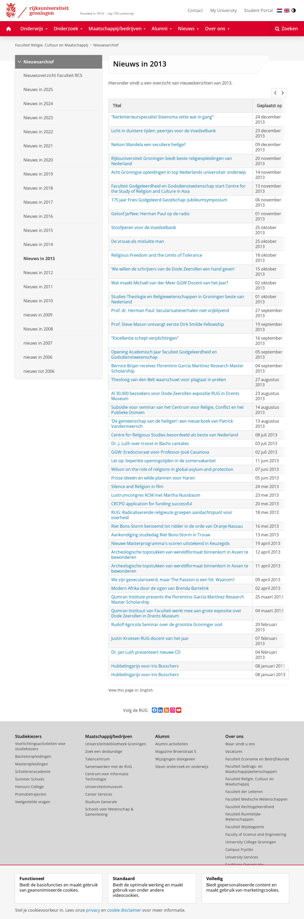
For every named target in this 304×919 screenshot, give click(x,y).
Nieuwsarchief (106, 45)
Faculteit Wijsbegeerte (244, 820)
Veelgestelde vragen (32, 795)
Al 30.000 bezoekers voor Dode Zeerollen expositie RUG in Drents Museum (175, 389)
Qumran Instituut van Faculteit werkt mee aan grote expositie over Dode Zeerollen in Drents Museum (176, 607)
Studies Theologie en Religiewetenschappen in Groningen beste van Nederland (177, 292)
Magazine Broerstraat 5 (175, 745)
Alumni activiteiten (171, 737)
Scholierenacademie (33, 765)
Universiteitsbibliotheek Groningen (115, 737)
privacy (93, 910)
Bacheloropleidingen (33, 750)
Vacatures (234, 745)
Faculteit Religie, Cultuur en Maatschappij (51, 45)
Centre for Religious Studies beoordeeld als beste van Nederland (174, 428)
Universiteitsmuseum (103, 780)
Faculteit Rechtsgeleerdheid (249, 800)
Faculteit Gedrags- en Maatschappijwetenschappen (251, 763)
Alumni (162, 730)
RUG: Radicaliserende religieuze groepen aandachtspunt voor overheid (171, 508)
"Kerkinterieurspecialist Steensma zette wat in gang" (162, 110)
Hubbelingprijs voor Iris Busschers (145, 660)
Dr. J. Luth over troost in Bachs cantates (150, 437)
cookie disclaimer (124, 910)
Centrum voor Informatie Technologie (106, 770)
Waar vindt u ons (240, 737)
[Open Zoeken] (286, 28)
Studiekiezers (28, 730)
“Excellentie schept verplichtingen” (145, 332)
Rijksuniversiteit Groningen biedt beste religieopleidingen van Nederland (171, 154)
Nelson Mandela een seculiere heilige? (148, 138)
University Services (241, 850)
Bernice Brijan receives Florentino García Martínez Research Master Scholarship (177, 362)
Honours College (29, 780)
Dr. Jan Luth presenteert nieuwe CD (146, 646)
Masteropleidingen (31, 757)
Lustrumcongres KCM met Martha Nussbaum (155, 489)
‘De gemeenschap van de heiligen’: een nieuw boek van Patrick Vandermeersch (172, 417)
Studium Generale (101, 795)
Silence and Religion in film (137, 480)
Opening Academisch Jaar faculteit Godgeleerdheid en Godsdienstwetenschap (164, 348)
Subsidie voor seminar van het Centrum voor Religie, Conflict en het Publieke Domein (177, 403)
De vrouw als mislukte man (137, 235)
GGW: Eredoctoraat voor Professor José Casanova (160, 446)
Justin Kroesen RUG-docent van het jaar (150, 632)
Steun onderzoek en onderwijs (181, 760)
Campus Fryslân (239, 843)
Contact (195, 10)
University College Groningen (250, 835)
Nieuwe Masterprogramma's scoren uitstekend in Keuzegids (170, 537)
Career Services (98, 787)
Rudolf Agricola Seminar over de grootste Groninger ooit (166, 618)
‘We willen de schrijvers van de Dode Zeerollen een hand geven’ (173, 263)
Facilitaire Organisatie (244, 858)
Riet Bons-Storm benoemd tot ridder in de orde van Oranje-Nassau (177, 520)
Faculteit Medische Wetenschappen (256, 792)
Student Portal (258, 10)
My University (223, 10)
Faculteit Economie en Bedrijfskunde (257, 752)
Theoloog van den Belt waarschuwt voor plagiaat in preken (168, 373)
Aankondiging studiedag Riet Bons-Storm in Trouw (160, 528)
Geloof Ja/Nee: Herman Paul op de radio (150, 207)
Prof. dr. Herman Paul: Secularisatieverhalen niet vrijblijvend (170, 304)
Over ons (234, 730)
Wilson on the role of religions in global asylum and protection (172, 463)
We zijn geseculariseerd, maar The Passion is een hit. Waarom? (172, 573)
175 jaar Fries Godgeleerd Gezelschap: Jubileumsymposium (169, 193)
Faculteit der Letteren (244, 785)
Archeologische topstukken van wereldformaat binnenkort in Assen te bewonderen (179, 548)
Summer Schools (29, 772)
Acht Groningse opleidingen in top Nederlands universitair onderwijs (178, 166)
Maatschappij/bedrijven (108, 730)
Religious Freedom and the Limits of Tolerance (156, 249)
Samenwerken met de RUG (108, 760)
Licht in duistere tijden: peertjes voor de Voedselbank (163, 124)
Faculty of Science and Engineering (255, 828)
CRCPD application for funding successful (151, 497)
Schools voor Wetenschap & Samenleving (109, 805)
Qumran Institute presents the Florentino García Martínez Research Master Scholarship (177, 593)
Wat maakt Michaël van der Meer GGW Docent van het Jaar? (169, 276)
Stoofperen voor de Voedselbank (143, 221)
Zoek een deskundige (103, 745)
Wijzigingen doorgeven (175, 752)
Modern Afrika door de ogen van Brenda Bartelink (160, 582)
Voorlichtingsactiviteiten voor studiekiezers (40, 740)
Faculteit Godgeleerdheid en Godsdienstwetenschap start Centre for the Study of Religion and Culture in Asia (178, 182)
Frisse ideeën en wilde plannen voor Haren (153, 471)
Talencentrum (97, 752)
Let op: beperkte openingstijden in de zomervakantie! (163, 454)
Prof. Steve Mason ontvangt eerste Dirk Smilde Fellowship (167, 318)
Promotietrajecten (30, 787)
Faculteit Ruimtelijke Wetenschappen (243, 810)
